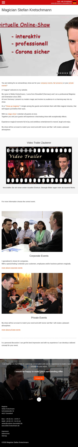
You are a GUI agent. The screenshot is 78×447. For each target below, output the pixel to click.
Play (39, 165)
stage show (12, 114)
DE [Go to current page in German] (74, 2)
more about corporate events (12, 268)
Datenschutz (6, 433)
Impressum (5, 431)
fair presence (58, 83)
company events (47, 83)
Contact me (39, 378)
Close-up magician (12, 106)
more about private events (11, 330)
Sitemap (4, 436)
